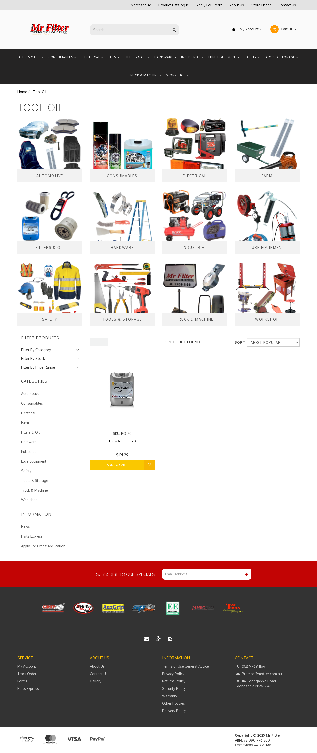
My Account (246, 29)
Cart (283, 29)
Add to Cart (117, 465)
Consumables (62, 57)
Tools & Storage (281, 57)
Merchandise (141, 5)
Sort (239, 342)
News (25, 526)
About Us (236, 5)
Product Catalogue (173, 5)
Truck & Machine (145, 75)
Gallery (95, 681)
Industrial (192, 57)
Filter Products (40, 338)
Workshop (177, 75)
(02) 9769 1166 (250, 666)
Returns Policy (173, 681)
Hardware (165, 57)
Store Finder (261, 5)
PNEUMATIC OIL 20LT (122, 441)
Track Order (26, 674)
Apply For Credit (209, 5)
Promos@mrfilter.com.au (258, 673)
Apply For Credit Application (43, 546)
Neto (268, 744)
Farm (114, 57)
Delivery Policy (174, 711)
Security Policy (174, 688)
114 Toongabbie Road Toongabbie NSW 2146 (255, 683)
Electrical (92, 57)
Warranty (169, 696)
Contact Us (287, 5)
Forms (22, 681)
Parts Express (32, 536)
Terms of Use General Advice (185, 666)
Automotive (31, 57)
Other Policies (173, 703)
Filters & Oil (137, 57)
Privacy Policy (173, 674)
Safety (252, 57)
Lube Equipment (224, 57)
